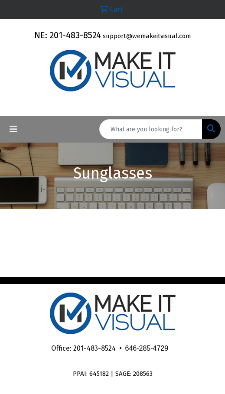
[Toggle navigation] (13, 129)
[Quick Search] (150, 129)
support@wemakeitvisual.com (147, 36)
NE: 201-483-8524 (67, 35)
